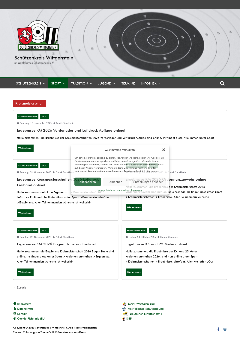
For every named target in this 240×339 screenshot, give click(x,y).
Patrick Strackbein (65, 123)
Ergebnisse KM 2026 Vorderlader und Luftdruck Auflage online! (71, 130)
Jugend (104, 83)
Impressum (136, 189)
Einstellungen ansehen (148, 182)
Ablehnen (116, 182)
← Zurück (19, 287)
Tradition (79, 83)
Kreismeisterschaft (27, 116)
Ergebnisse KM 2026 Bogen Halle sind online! (56, 244)
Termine (128, 83)
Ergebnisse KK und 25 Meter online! (156, 244)
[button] (164, 150)
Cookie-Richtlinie (106, 189)
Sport (56, 83)
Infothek (149, 83)
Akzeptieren (88, 182)
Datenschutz (123, 189)
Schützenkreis (28, 83)
